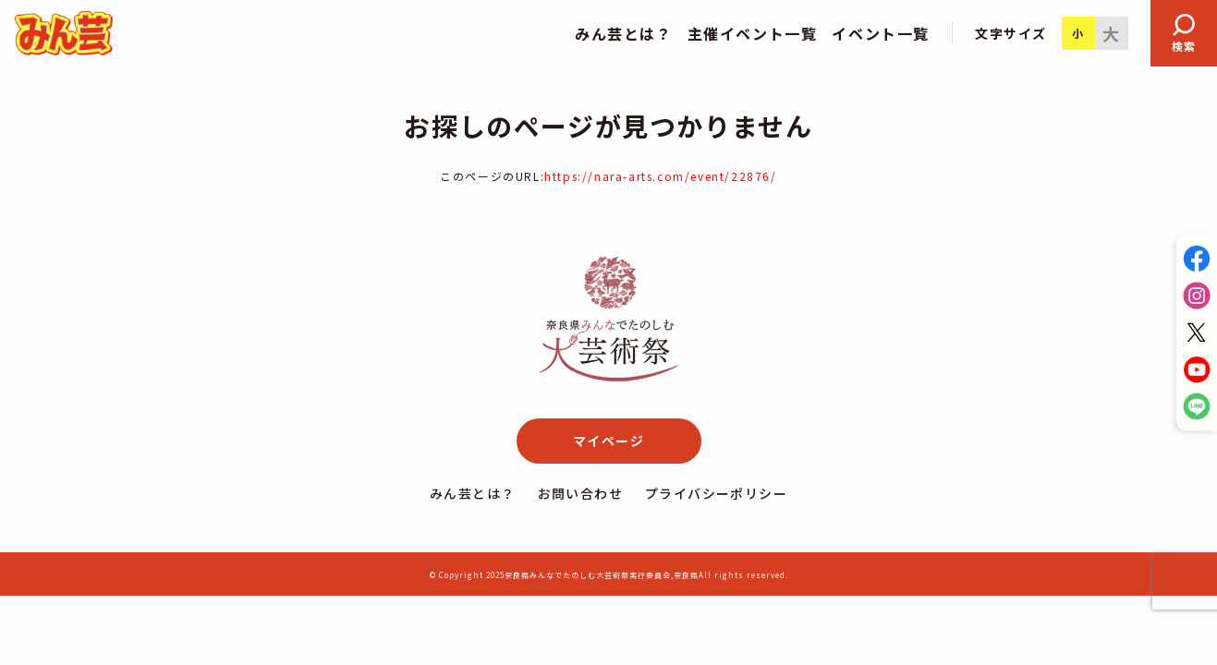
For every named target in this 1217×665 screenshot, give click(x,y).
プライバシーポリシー (716, 493)
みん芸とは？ (472, 493)
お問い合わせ (580, 493)
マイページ (609, 440)
